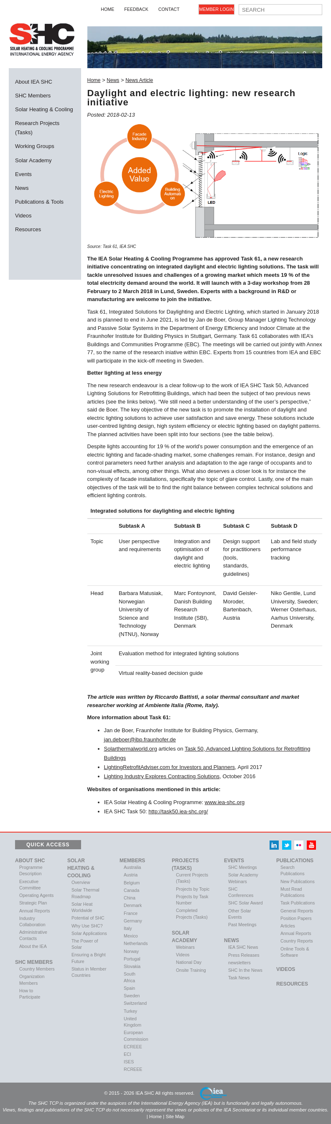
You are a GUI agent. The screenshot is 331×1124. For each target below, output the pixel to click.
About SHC (30, 860)
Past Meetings (242, 924)
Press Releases (244, 955)
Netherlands (136, 943)
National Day (188, 962)
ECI (127, 1054)
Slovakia (132, 966)
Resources (28, 229)
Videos (23, 215)
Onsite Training (191, 970)
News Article (139, 80)
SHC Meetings (242, 867)
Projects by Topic (192, 889)
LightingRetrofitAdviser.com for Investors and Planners (169, 767)
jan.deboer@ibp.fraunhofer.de (140, 739)
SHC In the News (245, 970)
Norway (131, 951)
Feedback (136, 9)
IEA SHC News (243, 947)
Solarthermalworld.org (130, 749)
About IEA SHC (33, 82)
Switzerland (135, 1003)
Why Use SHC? (87, 925)
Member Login (216, 9)
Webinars (185, 947)
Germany (133, 920)
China (129, 897)
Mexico (131, 935)
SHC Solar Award (245, 902)
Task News (239, 977)
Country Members (37, 968)
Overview (80, 882)
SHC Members (33, 95)
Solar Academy (33, 160)
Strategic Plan (33, 902)
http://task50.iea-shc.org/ (178, 811)
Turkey (130, 1011)
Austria (130, 874)
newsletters (239, 962)
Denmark (133, 905)
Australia (132, 867)
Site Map (175, 1116)
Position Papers (296, 918)
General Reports (296, 910)
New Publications (297, 881)
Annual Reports (34, 910)
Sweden (132, 995)
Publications (294, 860)
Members (132, 860)
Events (23, 174)
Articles (287, 925)
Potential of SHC (87, 917)
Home (107, 9)
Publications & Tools (39, 202)
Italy (128, 928)
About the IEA (33, 946)
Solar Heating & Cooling (44, 109)
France (130, 913)
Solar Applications (89, 933)
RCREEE (133, 1069)
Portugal (132, 958)
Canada (131, 890)
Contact (169, 9)
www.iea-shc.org (224, 802)
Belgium (132, 882)
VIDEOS (285, 969)
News (22, 188)
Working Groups (34, 146)
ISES (129, 1061)
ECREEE (133, 1046)
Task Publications (297, 902)
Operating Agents (36, 895)
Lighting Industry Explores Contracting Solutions (162, 776)
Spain (129, 988)
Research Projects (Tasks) (37, 127)
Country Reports (296, 940)
